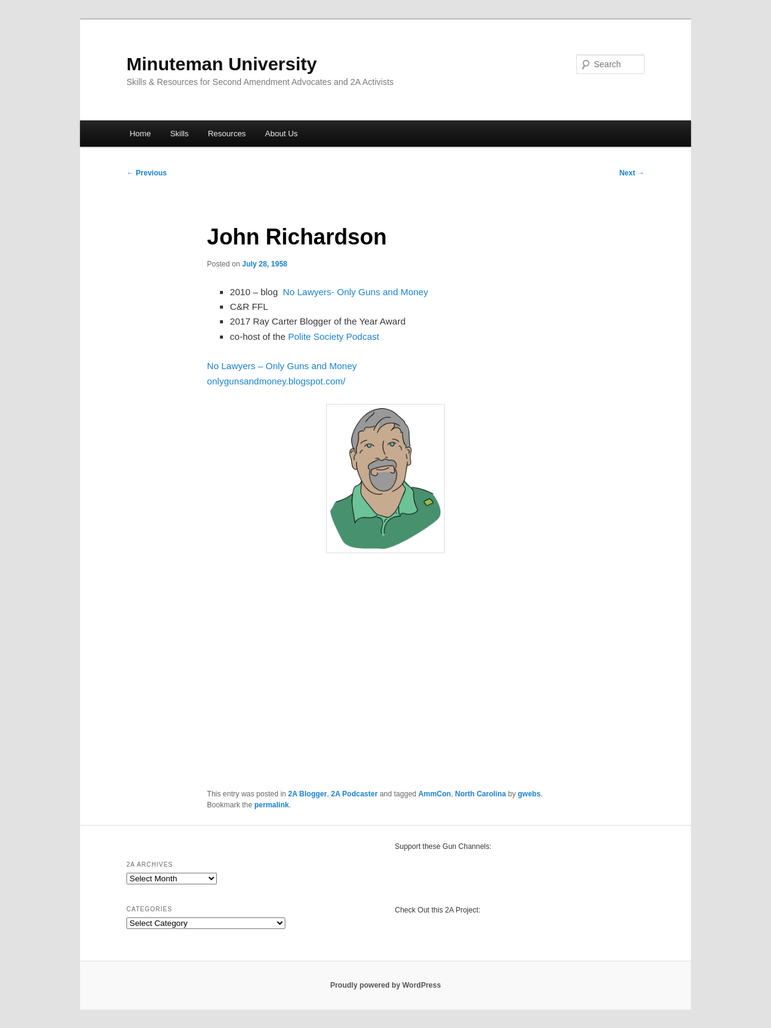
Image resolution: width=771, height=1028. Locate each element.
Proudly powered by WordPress (385, 985)
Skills (179, 133)
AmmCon (434, 794)
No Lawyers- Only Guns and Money (355, 292)
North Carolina (480, 794)
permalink (271, 805)
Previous (146, 173)
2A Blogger (307, 794)
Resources (227, 133)
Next (632, 173)
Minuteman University (221, 64)
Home (140, 133)
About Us (281, 133)
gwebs (529, 794)
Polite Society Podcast (333, 336)
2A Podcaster (354, 794)
